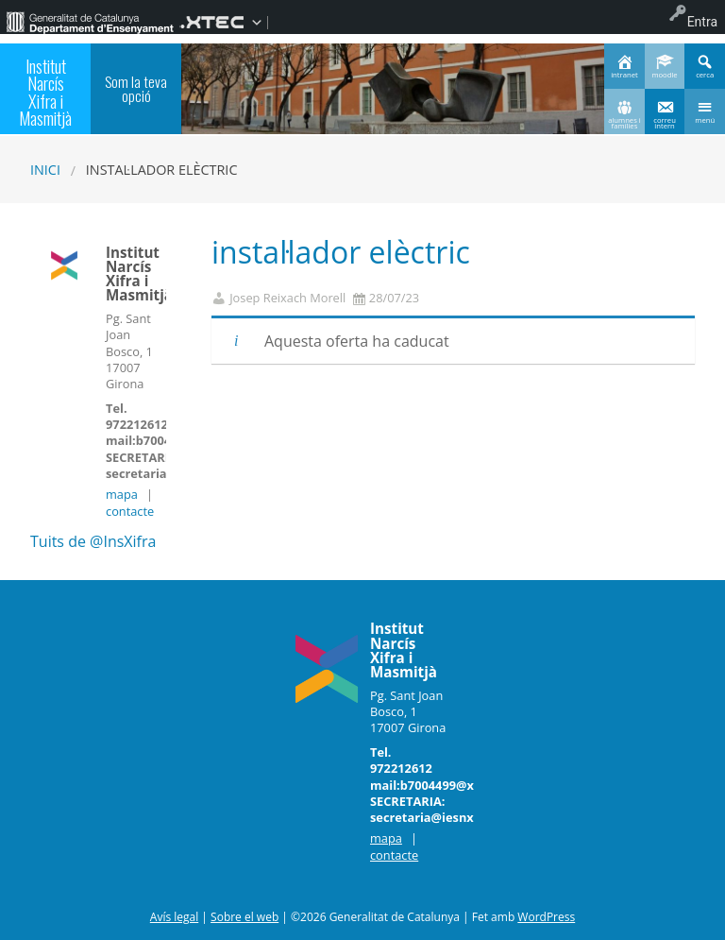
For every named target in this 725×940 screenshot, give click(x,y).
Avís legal (174, 917)
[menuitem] (89, 21)
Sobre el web (244, 917)
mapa (122, 494)
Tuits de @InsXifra (93, 541)
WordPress (546, 917)
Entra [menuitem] (702, 21)
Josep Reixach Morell (287, 298)
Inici (45, 170)
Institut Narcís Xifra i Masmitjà (45, 91)
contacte (130, 511)
